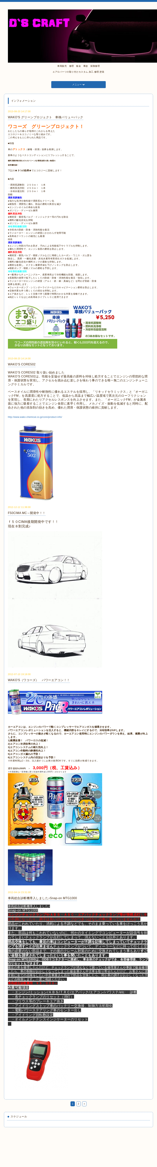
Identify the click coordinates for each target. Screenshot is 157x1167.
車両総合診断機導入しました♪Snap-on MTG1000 (42, 898)
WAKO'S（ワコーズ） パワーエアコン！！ (39, 680)
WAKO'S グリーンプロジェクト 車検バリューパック (45, 117)
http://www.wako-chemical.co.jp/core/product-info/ (35, 417)
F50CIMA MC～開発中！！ (27, 513)
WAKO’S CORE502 (22, 364)
